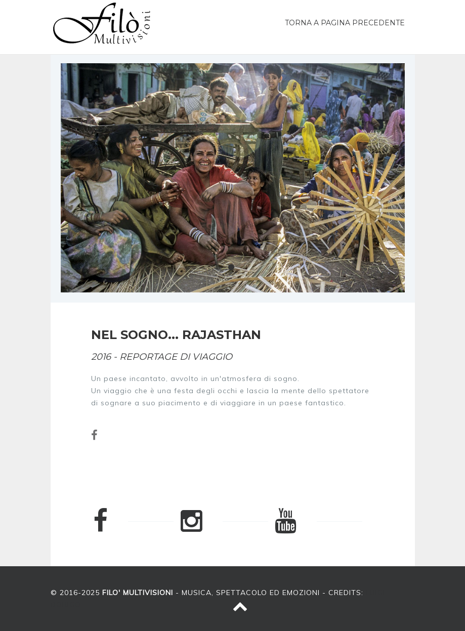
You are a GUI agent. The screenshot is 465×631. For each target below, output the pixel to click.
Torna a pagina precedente (345, 22)
